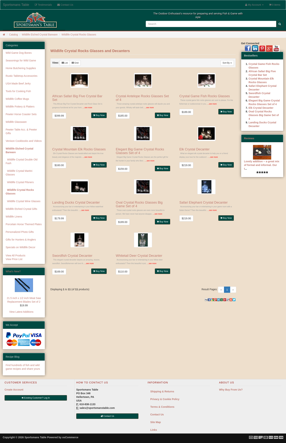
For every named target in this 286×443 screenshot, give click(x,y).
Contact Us (157, 414)
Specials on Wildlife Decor (20, 247)
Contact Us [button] (107, 416)
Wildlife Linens (14, 216)
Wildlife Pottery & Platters (20, 106)
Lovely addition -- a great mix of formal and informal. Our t (261, 165)
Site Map (155, 422)
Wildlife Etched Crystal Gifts (21, 208)
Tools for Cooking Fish (18, 91)
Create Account (14, 389)
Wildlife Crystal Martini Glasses (19, 172)
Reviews (249, 138)
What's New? (13, 271)
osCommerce (70, 437)
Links (153, 429)
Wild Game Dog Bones (19, 52)
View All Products (15, 255)
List (65, 63)
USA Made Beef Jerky (18, 83)
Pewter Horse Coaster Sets (21, 114)
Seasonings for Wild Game (21, 60)
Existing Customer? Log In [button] (36, 398)
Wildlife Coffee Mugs (17, 98)
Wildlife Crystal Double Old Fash (21, 161)
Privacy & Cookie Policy (164, 399)
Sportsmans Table (16, 5)
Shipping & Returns (162, 391)
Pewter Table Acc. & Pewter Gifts (21, 131)
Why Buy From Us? (231, 389)
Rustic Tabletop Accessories (21, 75)
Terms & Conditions (162, 406)
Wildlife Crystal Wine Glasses (23, 201)
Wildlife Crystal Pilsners (20, 182)
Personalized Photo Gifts (20, 231)
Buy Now (99, 115)
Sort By (227, 63)
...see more (87, 108)
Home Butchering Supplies (21, 68)
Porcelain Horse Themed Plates (24, 224)
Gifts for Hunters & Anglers (21, 239)
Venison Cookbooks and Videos (24, 140)
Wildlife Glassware (16, 121)
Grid (75, 63)
